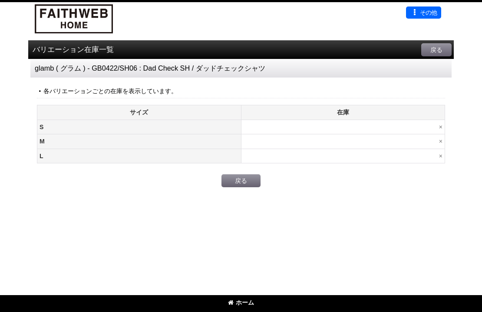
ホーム (241, 302)
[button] (423, 12)
